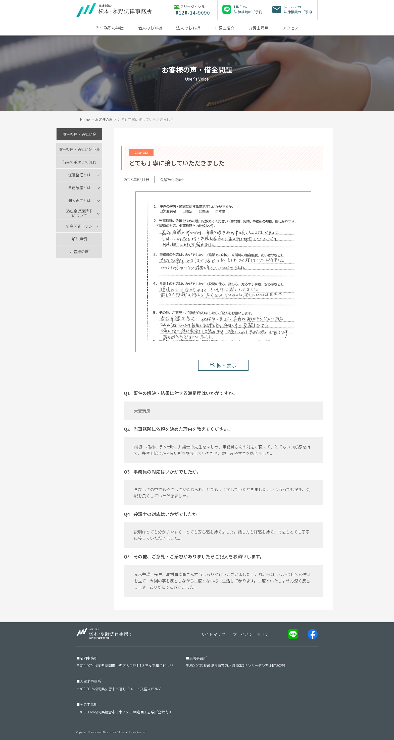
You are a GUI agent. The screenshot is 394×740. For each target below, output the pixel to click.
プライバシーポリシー (253, 634)
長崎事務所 (198, 657)
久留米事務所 (90, 681)
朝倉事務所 (88, 704)
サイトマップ (213, 634)
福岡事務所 (88, 657)
